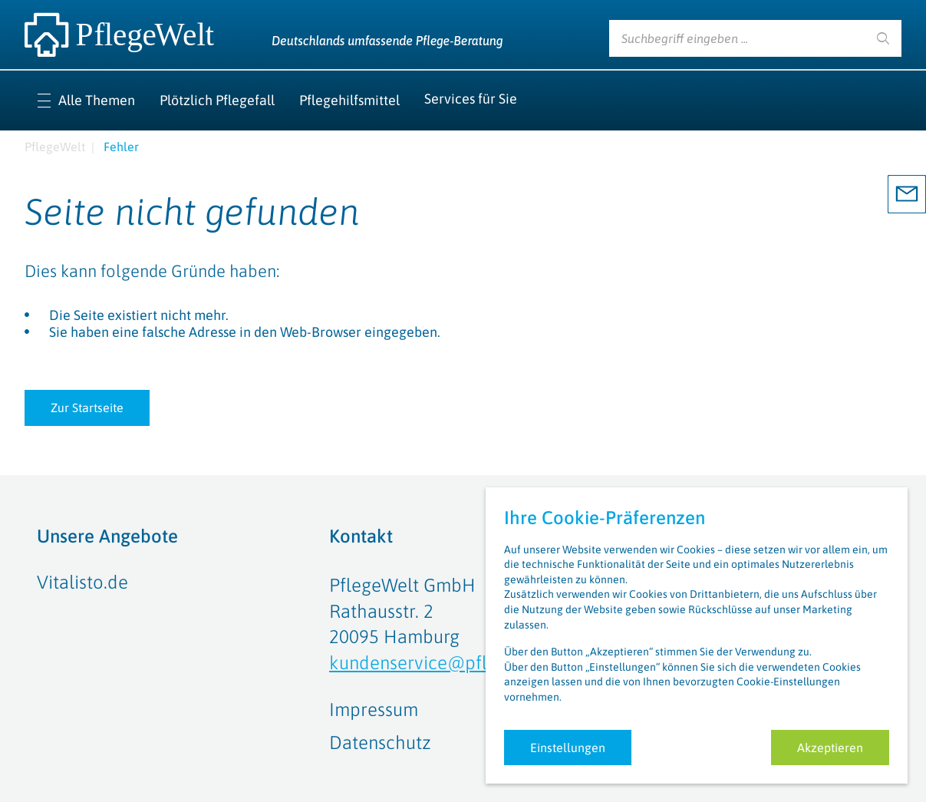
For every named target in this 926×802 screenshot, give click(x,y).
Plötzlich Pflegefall (217, 100)
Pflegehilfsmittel (349, 100)
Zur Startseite (87, 407)
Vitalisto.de (82, 582)
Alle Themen (96, 100)
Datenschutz (380, 742)
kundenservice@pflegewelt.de (453, 662)
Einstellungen (567, 747)
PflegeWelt (55, 146)
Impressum (373, 709)
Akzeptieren (830, 747)
